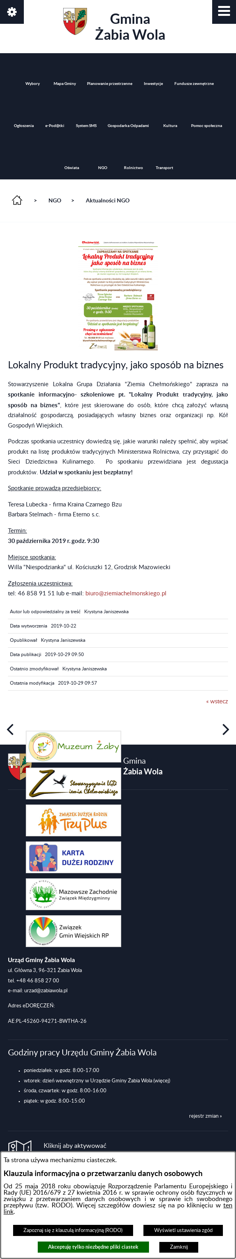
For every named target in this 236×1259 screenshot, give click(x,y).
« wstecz (217, 702)
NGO (54, 200)
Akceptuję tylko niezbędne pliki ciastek (93, 1247)
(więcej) (161, 1080)
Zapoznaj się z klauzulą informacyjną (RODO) (72, 1230)
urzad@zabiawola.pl (46, 990)
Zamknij (179, 1247)
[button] (224, 12)
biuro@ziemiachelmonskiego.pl (125, 594)
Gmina (114, 25)
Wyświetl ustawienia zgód (183, 1230)
